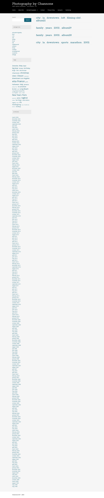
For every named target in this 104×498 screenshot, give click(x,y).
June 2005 (14, 410)
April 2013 (14, 260)
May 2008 (14, 352)
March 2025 (15, 129)
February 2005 (16, 413)
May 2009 (14, 331)
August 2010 (15, 306)
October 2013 (15, 250)
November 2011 (16, 280)
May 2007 (14, 371)
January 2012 (15, 277)
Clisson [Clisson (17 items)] (20, 75)
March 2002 (15, 466)
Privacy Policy (51, 10)
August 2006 (15, 386)
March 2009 (15, 335)
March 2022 (15, 163)
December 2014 (16, 229)
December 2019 (16, 178)
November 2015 (16, 212)
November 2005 (16, 401)
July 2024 (14, 134)
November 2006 (16, 381)
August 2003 (15, 440)
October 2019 (15, 182)
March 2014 (15, 243)
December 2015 (16, 211)
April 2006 (14, 393)
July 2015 (14, 217)
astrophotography (17, 32)
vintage (14, 54)
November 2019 (16, 180)
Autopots (60, 10)
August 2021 (15, 166)
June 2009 (14, 330)
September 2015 (16, 216)
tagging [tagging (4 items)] (14, 102)
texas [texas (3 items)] (17, 102)
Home (14, 10)
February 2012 (16, 275)
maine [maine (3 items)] (20, 92)
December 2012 (16, 265)
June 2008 (14, 350)
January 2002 (15, 468)
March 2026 (15, 117)
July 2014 (14, 236)
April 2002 (14, 464)
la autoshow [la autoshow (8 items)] (22, 87)
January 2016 (15, 209)
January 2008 (15, 359)
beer (13, 34)
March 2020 (15, 175)
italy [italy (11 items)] (21, 84)
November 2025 (16, 120)
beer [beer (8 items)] (24, 66)
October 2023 (15, 143)
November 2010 (16, 301)
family (13, 39)
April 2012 (14, 274)
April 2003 (14, 447)
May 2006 (14, 391)
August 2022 (15, 160)
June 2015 (14, 219)
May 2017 (14, 199)
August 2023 (15, 146)
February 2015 (16, 226)
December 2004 (16, 416)
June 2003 (14, 444)
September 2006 (16, 384)
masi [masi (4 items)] (23, 92)
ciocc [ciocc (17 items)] (14, 75)
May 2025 (14, 127)
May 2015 (14, 221)
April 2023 (14, 151)
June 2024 (14, 136)
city (13, 37)
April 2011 (14, 292)
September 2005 (16, 405)
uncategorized (16, 51)
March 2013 (15, 262)
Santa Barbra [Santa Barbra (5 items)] (25, 100)
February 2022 (16, 165)
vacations (14, 53)
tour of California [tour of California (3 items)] (25, 104)
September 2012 (16, 267)
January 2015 (15, 228)
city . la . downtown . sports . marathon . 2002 (62, 42)
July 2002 (14, 461)
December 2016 (16, 206)
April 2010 (14, 313)
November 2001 (16, 471)
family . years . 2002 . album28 (54, 35)
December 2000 (16, 478)
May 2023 (14, 149)
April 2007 (14, 372)
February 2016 (16, 207)
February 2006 (16, 396)
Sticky (13, 48)
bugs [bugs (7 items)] (13, 70)
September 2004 (16, 422)
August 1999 (15, 483)
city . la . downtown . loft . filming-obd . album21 (59, 19)
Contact (43, 10)
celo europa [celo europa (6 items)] (22, 70)
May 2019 (14, 188)
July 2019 (14, 185)
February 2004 (16, 432)
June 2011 (14, 289)
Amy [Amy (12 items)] (21, 66)
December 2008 (16, 340)
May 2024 (14, 137)
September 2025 (16, 124)
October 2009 (15, 323)
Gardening (68, 10)
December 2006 (16, 379)
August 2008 (15, 347)
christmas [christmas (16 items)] (24, 73)
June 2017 (14, 197)
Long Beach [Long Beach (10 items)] (24, 89)
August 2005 (15, 406)
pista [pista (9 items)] (18, 98)
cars (13, 36)
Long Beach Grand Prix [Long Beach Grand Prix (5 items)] (18, 91)
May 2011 (14, 291)
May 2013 (14, 258)
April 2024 (14, 139)
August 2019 (15, 183)
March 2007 (15, 374)
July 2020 (14, 171)
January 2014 (15, 245)
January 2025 (15, 132)
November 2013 (16, 248)
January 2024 (15, 141)
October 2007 (15, 364)
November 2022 (16, 156)
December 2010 (16, 299)
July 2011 (14, 287)
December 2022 (16, 154)
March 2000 (15, 481)
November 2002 (16, 454)
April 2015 (14, 223)
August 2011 (15, 285)
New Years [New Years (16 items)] (17, 95)
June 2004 (14, 427)
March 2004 (15, 430)
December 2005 (16, 399)
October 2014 (15, 233)
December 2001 (16, 469)
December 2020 (16, 168)
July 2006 (14, 388)
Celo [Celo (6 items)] (17, 70)
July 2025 (14, 126)
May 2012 (14, 272)
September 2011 (16, 284)
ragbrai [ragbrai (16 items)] (24, 97)
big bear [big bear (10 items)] (15, 68)
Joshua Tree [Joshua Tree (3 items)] (14, 86)
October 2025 (15, 122)
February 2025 (16, 131)
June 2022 (14, 161)
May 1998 (14, 485)
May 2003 (14, 445)
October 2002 (15, 456)
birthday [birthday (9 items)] (27, 68)
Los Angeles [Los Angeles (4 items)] (15, 92)
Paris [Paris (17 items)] (24, 95)
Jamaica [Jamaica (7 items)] (26, 84)
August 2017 (15, 195)
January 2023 (15, 153)
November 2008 (16, 342)
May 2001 (14, 474)
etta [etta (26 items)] (14, 81)
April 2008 (14, 354)
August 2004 (15, 423)
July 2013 (14, 255)
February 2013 (16, 263)
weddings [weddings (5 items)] (18, 106)
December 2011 (16, 279)
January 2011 (15, 297)
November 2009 (16, 321)
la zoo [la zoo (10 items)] (14, 89)
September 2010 (16, 304)
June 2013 (14, 257)
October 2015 (15, 214)
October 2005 (15, 403)
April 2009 (14, 333)
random (14, 46)
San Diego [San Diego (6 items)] (19, 100)
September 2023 (16, 144)
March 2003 (15, 449)
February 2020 (16, 177)
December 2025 (16, 119)
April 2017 (14, 200)
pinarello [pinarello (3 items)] (14, 98)
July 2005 (14, 408)
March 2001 (15, 476)
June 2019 (14, 187)
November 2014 (16, 231)
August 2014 (15, 234)
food (13, 41)
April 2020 (14, 173)
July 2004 (14, 425)
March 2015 (15, 224)
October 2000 (15, 479)
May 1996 (14, 486)
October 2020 (15, 170)
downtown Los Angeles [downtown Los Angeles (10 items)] (20, 78)
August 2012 (15, 268)
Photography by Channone (32, 4)
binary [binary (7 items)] (21, 68)
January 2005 (15, 415)
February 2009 (16, 337)
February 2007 (16, 376)
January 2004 (15, 433)
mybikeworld (15, 44)
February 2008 (16, 357)
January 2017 (15, 204)
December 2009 (16, 319)
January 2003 (15, 452)
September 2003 (16, 439)
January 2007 (15, 377)
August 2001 (15, 473)
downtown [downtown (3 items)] (26, 76)
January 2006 (15, 398)
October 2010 (15, 302)
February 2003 (16, 450)
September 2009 (16, 325)
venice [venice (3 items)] (13, 106)
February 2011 (16, 296)
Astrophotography (31, 10)
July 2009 (14, 328)
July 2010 (14, 308)
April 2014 (14, 241)
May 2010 (14, 311)
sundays (14, 49)
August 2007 (15, 367)
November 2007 (16, 362)
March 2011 (15, 294)
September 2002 (16, 457)
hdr (13, 43)
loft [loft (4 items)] (18, 89)
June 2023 (14, 148)
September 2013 (16, 251)
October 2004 (15, 420)
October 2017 (15, 194)
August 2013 (15, 253)
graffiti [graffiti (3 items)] (26, 81)
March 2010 (15, 314)
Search (14, 17)
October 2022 (15, 158)
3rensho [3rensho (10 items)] (15, 66)
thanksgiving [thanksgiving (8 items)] (16, 105)
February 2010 (16, 316)
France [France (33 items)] (21, 81)
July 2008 (14, 348)
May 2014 (14, 240)
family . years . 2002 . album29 (54, 27)
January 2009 (15, 338)
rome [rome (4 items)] (13, 100)
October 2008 (15, 343)
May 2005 (14, 411)
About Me (21, 10)
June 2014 (14, 238)
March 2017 (15, 202)
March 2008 (15, 355)
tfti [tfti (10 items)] (20, 102)
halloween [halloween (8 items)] (15, 84)
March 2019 (15, 190)
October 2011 (15, 282)
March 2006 (15, 394)
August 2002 (15, 459)
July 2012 (14, 270)
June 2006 (14, 389)
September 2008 (16, 345)
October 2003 (15, 437)
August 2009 (15, 326)
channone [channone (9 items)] (16, 73)
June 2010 (14, 309)
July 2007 (14, 369)
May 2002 (14, 462)
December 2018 (16, 192)
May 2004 (14, 428)
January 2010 (15, 318)
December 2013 (16, 246)
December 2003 (16, 435)
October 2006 (15, 382)
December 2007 (16, 360)
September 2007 (16, 365)
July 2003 (14, 442)
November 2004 (16, 418)
